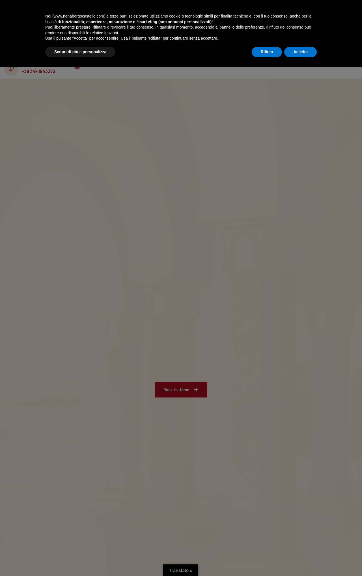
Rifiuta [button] (267, 560)
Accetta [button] (300, 560)
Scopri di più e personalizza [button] (80, 560)
